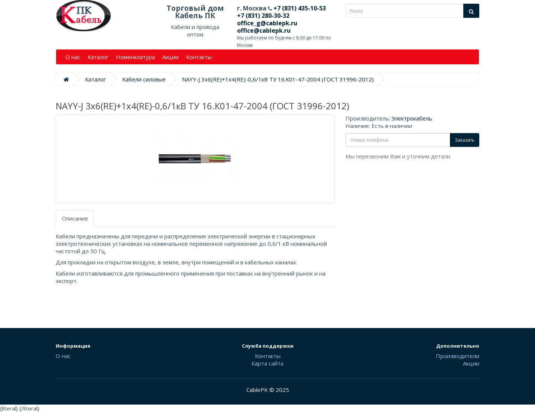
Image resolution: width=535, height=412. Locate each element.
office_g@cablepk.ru (267, 23)
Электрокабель (412, 118)
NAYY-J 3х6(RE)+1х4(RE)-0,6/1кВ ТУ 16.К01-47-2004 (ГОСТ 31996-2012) (278, 79)
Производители (457, 356)
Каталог (98, 57)
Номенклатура (135, 57)
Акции (170, 57)
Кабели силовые (144, 79)
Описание (75, 218)
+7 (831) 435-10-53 (299, 8)
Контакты (199, 57)
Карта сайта (267, 363)
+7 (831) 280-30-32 (263, 16)
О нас (72, 57)
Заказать (464, 140)
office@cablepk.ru (264, 30)
